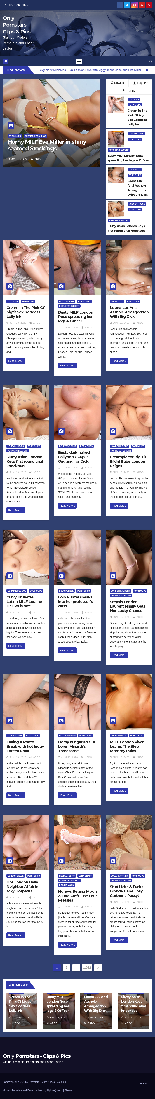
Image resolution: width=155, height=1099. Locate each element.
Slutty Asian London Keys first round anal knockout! (24, 461)
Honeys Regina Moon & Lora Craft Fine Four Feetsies (77, 895)
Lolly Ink (134, 99)
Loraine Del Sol (17, 591)
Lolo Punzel (66, 591)
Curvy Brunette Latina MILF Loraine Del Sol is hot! (24, 601)
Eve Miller (15, 136)
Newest (117, 82)
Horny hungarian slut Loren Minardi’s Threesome (76, 746)
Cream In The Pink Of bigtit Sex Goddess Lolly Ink (25, 312)
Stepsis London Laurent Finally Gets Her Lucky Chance (127, 606)
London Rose (136, 134)
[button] (150, 61)
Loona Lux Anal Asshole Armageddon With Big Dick (129, 312)
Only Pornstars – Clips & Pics (16, 25)
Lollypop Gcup (67, 446)
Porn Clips (135, 105)
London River (118, 736)
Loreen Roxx (15, 736)
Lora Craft (85, 876)
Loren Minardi (67, 736)
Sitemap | (70, 1090)
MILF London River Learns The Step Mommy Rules (127, 746)
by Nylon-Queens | (54, 1090)
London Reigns (119, 446)
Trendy (129, 90)
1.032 (87, 968)
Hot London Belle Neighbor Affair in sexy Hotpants (22, 886)
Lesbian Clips (67, 876)
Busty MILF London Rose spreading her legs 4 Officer (75, 316)
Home (143, 1083)
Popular (140, 83)
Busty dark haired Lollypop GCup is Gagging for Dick (74, 456)
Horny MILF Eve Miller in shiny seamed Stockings (47, 145)
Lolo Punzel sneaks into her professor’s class (75, 601)
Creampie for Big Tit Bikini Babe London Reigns (128, 461)
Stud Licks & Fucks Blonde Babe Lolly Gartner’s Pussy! (126, 891)
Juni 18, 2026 (19, 159)
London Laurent (120, 591)
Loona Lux (134, 170)
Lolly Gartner (119, 876)
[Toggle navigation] (79, 61)
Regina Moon (66, 885)
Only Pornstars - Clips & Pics (36, 1056)
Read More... (15, 360)
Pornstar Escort (119, 150)
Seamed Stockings (35, 136)
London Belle (16, 876)
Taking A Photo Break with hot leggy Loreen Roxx (25, 746)
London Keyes (137, 204)
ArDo (36, 159)
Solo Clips (36, 591)
